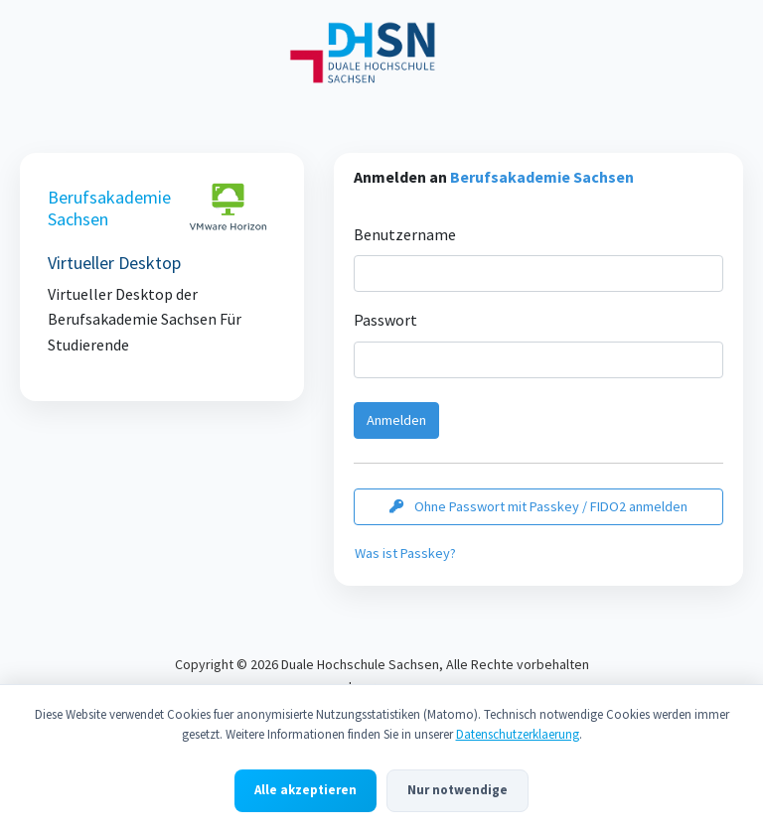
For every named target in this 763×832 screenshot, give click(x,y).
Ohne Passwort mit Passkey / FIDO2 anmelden (538, 506)
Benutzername (405, 234)
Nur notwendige (457, 792)
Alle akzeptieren (305, 792)
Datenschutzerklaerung (517, 737)
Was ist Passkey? (405, 553)
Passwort (385, 320)
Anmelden (396, 420)
